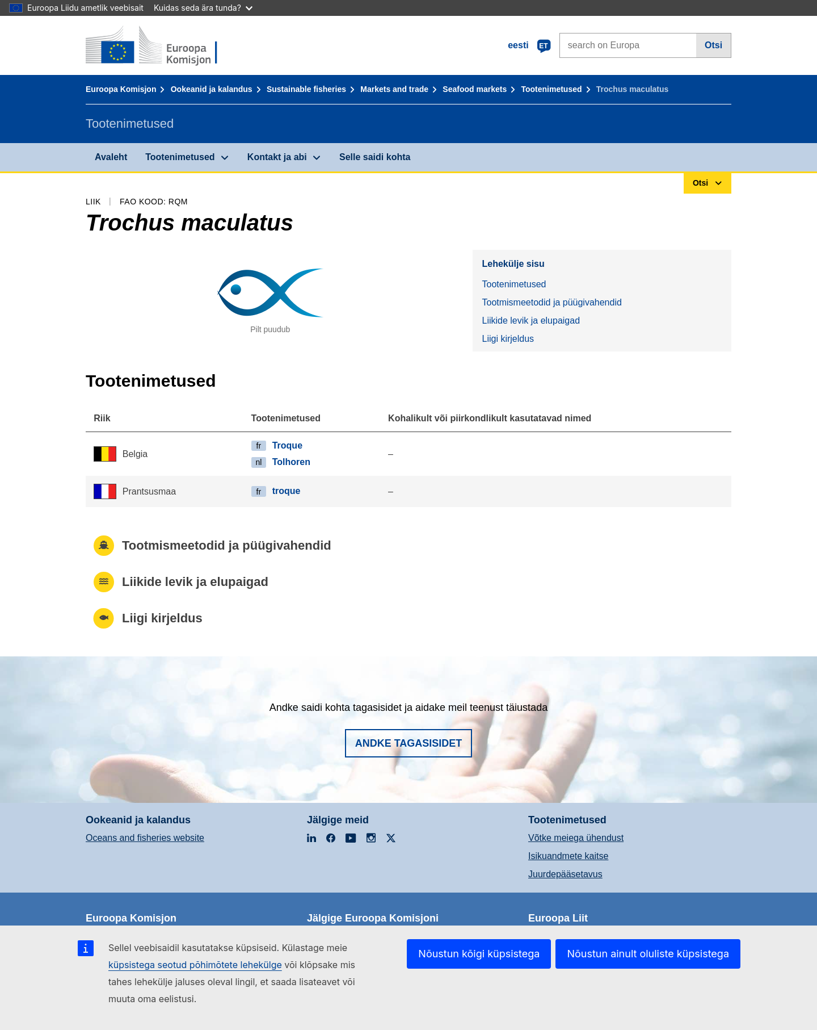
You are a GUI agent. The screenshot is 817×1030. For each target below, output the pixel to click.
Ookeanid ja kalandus (211, 89)
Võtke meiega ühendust (576, 838)
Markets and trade (394, 89)
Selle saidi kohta (374, 157)
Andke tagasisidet (408, 743)
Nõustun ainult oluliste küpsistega (648, 954)
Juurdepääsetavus (565, 874)
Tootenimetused (551, 89)
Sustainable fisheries (306, 89)
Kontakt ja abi (277, 157)
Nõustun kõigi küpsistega (479, 954)
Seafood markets (475, 89)
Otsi (713, 45)
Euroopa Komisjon (121, 89)
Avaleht (111, 157)
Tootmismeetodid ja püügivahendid (551, 302)
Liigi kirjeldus (508, 339)
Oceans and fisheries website (145, 838)
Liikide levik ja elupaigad (531, 320)
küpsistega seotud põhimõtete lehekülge (195, 964)
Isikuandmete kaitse (568, 856)
